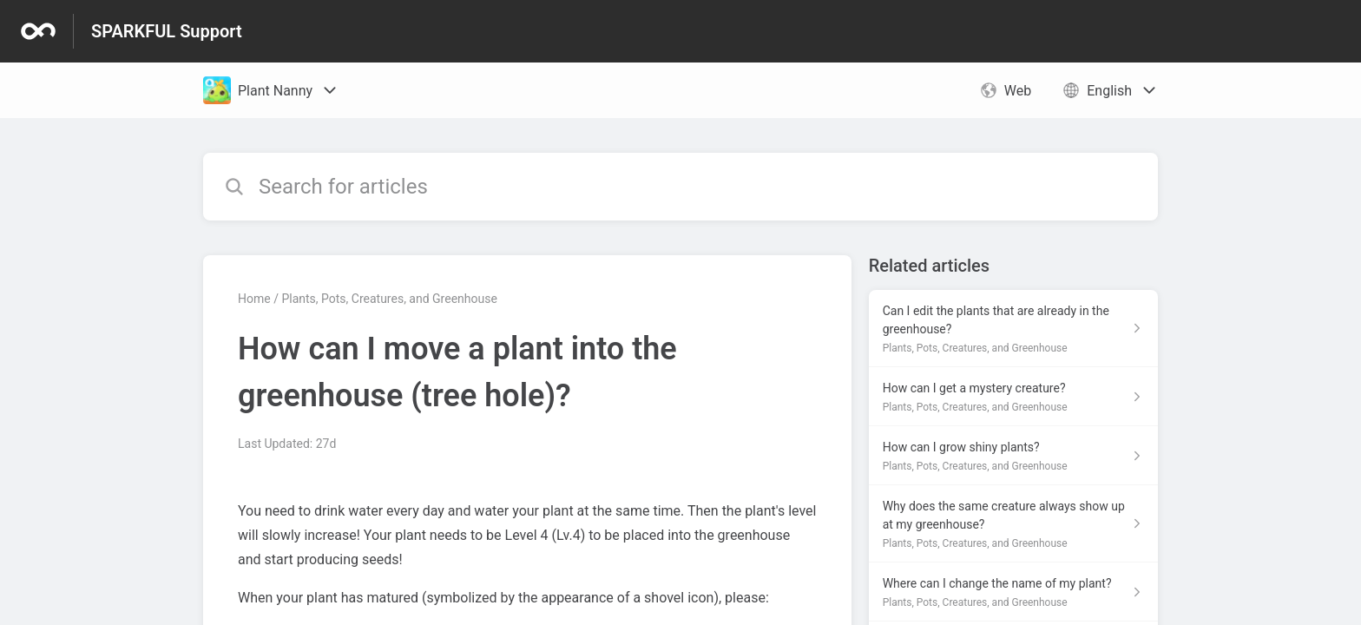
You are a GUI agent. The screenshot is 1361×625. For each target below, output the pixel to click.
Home (254, 299)
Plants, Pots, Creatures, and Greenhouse (388, 299)
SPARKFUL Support (166, 31)
